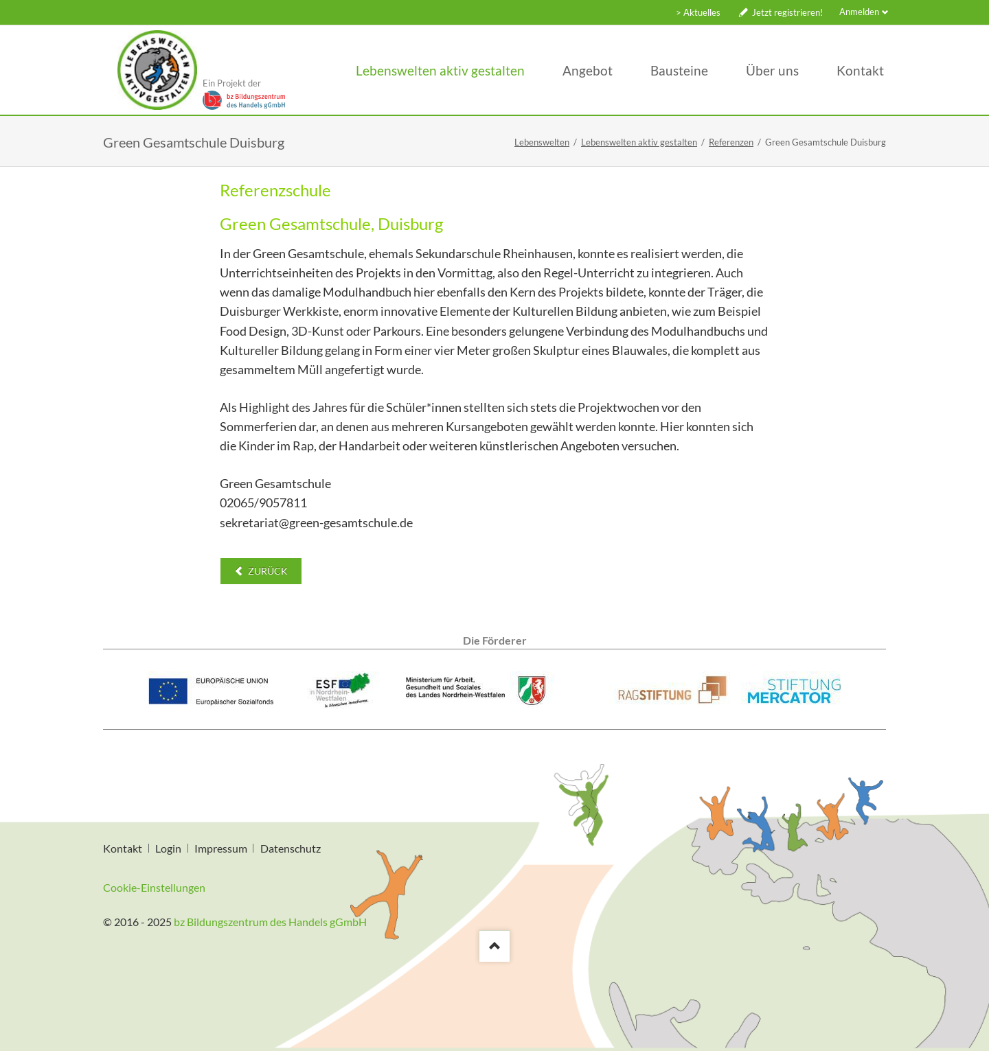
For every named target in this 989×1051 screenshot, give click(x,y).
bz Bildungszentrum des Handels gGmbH (270, 921)
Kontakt (122, 848)
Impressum (220, 848)
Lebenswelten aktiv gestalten (639, 142)
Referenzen (731, 142)
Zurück (267, 571)
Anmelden (859, 11)
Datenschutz (290, 848)
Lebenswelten (541, 142)
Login (168, 848)
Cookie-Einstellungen (154, 887)
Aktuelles (701, 12)
